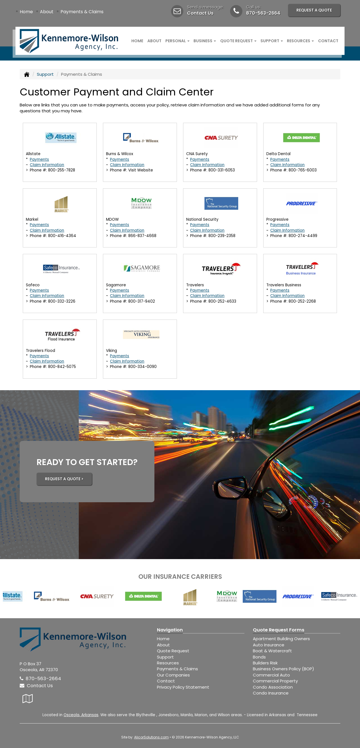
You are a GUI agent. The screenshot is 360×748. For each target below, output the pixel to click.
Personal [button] (177, 41)
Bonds (259, 657)
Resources (168, 663)
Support (45, 74)
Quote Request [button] (238, 41)
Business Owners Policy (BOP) (283, 669)
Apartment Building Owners (281, 639)
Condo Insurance (271, 693)
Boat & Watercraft (272, 651)
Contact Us (200, 13)
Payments (39, 159)
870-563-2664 (263, 13)
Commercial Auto (271, 675)
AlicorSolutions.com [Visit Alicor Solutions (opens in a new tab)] (151, 737)
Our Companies (173, 675)
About (46, 11)
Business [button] (205, 41)
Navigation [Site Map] (170, 630)
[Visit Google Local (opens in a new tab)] (28, 698)
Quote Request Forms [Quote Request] (278, 630)
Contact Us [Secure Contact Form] (36, 685)
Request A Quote (314, 10)
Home (26, 11)
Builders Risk (265, 663)
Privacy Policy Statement (183, 687)
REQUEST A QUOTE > (64, 479)
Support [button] (271, 41)
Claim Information (47, 165)
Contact (328, 41)
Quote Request (173, 651)
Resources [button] (300, 41)
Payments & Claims (82, 11)
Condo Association (273, 687)
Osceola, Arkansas (81, 715)
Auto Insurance (268, 645)
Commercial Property (275, 681)
